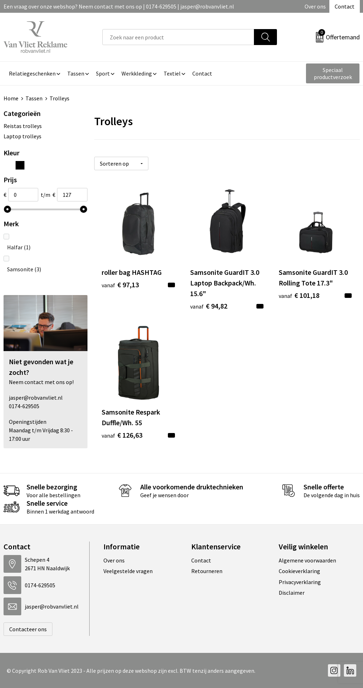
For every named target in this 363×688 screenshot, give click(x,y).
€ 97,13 (120, 284)
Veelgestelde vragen (128, 571)
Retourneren (206, 571)
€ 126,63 (122, 435)
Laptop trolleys (22, 136)
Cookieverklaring (299, 571)
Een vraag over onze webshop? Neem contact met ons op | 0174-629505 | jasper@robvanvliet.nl (119, 6)
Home (11, 98)
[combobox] (178, 37)
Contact (345, 6)
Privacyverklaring (300, 582)
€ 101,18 (299, 295)
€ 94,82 (208, 305)
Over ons (315, 6)
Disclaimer (292, 592)
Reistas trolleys (23, 125)
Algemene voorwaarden (307, 560)
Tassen (33, 98)
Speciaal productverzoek (333, 73)
